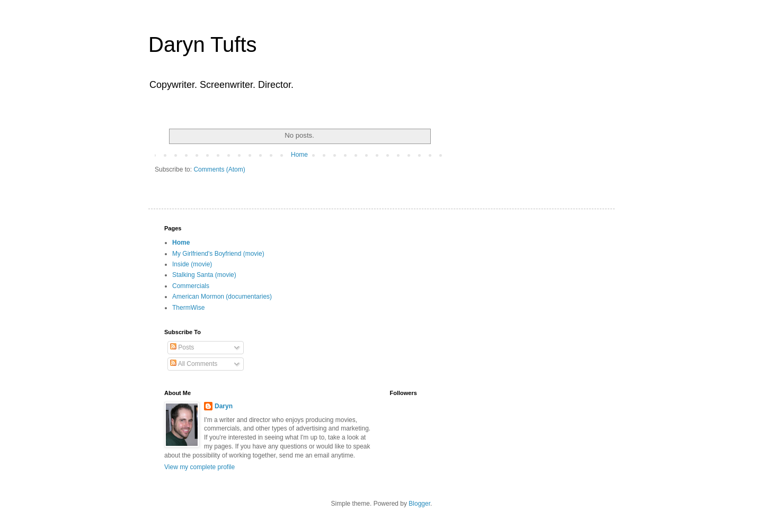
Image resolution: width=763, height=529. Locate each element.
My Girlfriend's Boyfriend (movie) (218, 253)
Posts (182, 347)
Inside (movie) (192, 264)
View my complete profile (199, 467)
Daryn (224, 406)
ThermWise (188, 307)
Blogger (419, 503)
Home (299, 154)
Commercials (190, 286)
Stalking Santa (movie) (204, 275)
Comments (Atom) (219, 169)
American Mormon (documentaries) (222, 296)
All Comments (193, 363)
